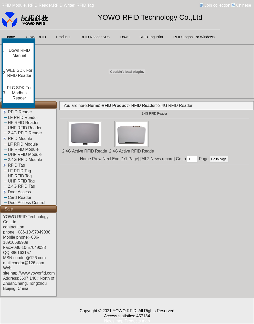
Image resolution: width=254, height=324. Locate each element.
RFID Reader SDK (95, 37)
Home (10, 37)
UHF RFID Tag (21, 181)
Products (63, 37)
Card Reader (19, 197)
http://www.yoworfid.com (32, 273)
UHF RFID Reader (25, 128)
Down (125, 37)
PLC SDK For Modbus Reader (19, 93)
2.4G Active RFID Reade (84, 151)
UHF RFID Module (25, 154)
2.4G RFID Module (25, 159)
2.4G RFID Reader (25, 133)
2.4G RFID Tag (21, 186)
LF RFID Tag (19, 171)
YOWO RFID (35, 37)
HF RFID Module (23, 149)
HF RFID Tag (20, 176)
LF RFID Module (23, 144)
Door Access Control (26, 202)
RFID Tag (16, 165)
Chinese (243, 5)
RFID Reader (20, 112)
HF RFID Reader (23, 122)
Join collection (217, 5)
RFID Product (115, 105)
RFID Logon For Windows (194, 37)
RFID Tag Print (151, 37)
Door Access (19, 192)
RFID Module (20, 138)
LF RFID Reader (23, 117)
